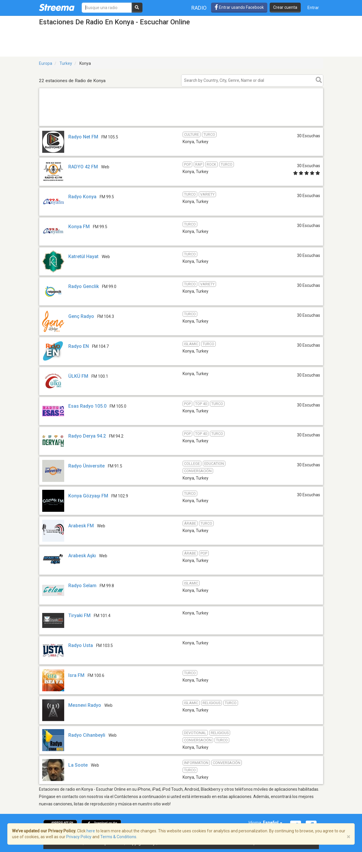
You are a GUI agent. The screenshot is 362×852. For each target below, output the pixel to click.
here (90, 831)
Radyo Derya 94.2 (87, 436)
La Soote (78, 765)
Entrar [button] (313, 7)
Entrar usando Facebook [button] (239, 7)
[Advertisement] (181, 125)
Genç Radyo (81, 316)
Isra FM (76, 675)
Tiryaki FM (79, 615)
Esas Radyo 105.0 (87, 406)
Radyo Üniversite (86, 466)
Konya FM (79, 226)
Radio (199, 8)
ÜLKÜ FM (78, 376)
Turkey (66, 63)
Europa (45, 63)
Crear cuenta (285, 7)
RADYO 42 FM (83, 167)
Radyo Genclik (83, 286)
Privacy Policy (78, 836)
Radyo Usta (80, 645)
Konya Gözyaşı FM (88, 496)
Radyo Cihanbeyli (86, 735)
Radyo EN (78, 346)
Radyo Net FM (83, 137)
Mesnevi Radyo (84, 705)
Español (272, 822)
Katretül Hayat (83, 256)
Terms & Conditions (118, 836)
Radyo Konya (82, 196)
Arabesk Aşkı (82, 555)
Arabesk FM (81, 526)
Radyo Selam (82, 585)
